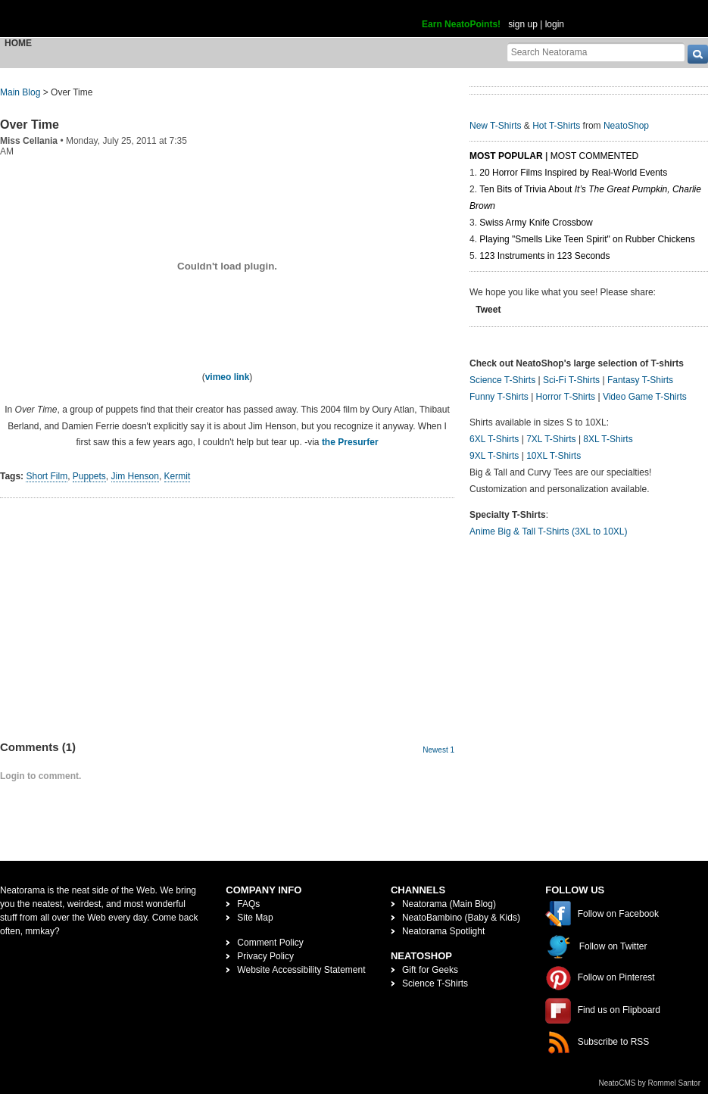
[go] (698, 54)
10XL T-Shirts (553, 455)
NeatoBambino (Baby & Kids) (461, 917)
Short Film (46, 476)
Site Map (255, 917)
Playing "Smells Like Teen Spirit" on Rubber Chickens (586, 239)
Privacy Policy (265, 956)
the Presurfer (350, 442)
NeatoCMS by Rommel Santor (650, 1083)
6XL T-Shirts (494, 439)
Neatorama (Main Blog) (449, 904)
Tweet (488, 309)
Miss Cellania (29, 141)
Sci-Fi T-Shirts (571, 380)
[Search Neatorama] (596, 51)
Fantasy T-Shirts (640, 380)
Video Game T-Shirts (645, 396)
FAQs (248, 904)
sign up (523, 24)
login (554, 24)
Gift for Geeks (430, 970)
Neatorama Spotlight (443, 931)
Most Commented (594, 156)
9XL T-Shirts (494, 455)
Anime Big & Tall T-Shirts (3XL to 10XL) (548, 531)
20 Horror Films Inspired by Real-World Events (573, 172)
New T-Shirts (495, 125)
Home (18, 43)
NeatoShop (626, 125)
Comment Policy (270, 942)
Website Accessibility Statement (301, 970)
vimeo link (227, 377)
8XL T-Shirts (607, 439)
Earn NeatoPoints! (461, 24)
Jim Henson (135, 476)
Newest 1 (438, 750)
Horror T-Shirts (565, 396)
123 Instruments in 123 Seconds (544, 256)
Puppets (89, 476)
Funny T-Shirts (499, 396)
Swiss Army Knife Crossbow (535, 222)
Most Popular (506, 156)
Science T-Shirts (502, 380)
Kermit (177, 476)
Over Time (29, 124)
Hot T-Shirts (556, 125)
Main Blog (20, 92)
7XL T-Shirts (550, 439)
